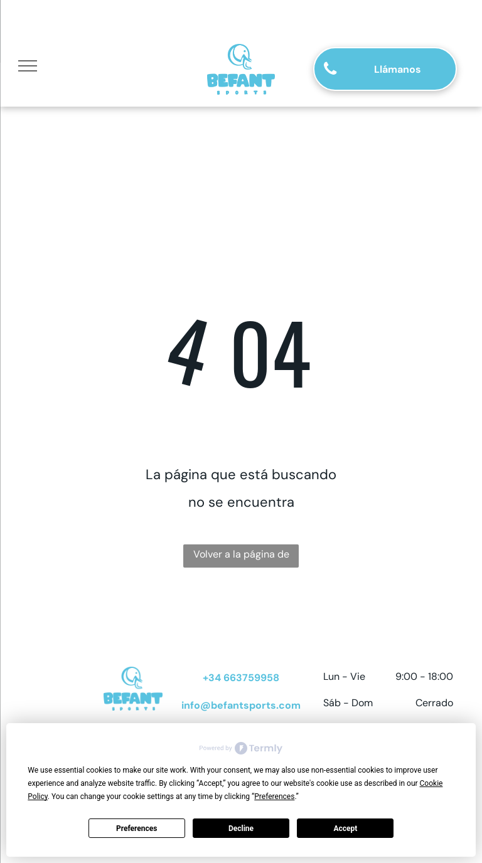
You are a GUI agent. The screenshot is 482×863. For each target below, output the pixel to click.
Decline (241, 828)
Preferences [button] (274, 796)
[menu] (27, 66)
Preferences (137, 828)
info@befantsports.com (241, 705)
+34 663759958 (241, 677)
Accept (345, 828)
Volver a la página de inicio (241, 558)
